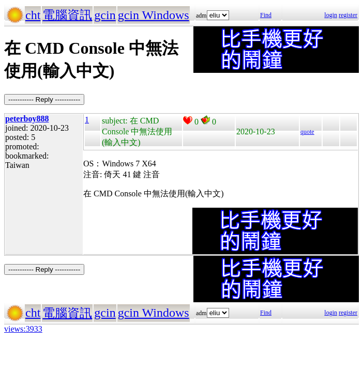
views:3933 (23, 328)
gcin (104, 15)
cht (32, 15)
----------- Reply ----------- (44, 99)
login (330, 15)
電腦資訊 (67, 15)
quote (307, 131)
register (348, 15)
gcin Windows (153, 15)
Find (265, 15)
